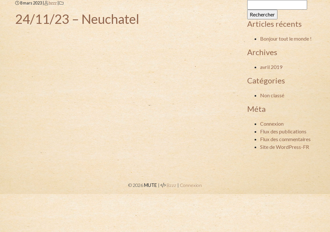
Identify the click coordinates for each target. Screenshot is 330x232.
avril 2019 (271, 67)
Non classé (272, 95)
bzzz (53, 2)
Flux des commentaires (285, 139)
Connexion (272, 124)
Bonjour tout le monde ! (286, 38)
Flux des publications (283, 131)
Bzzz (171, 185)
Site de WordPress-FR (284, 147)
